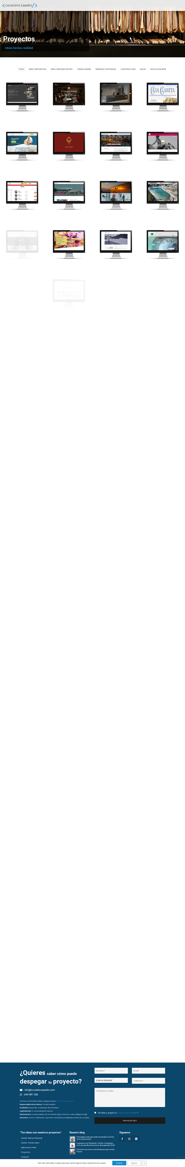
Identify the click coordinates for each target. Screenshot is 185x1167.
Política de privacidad (64, 1099)
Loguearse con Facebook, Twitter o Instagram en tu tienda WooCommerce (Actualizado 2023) (96, 1142)
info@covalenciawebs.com (53, 1163)
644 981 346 (29, 1163)
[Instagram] (129, 1137)
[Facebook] (122, 1137)
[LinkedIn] (136, 1137)
